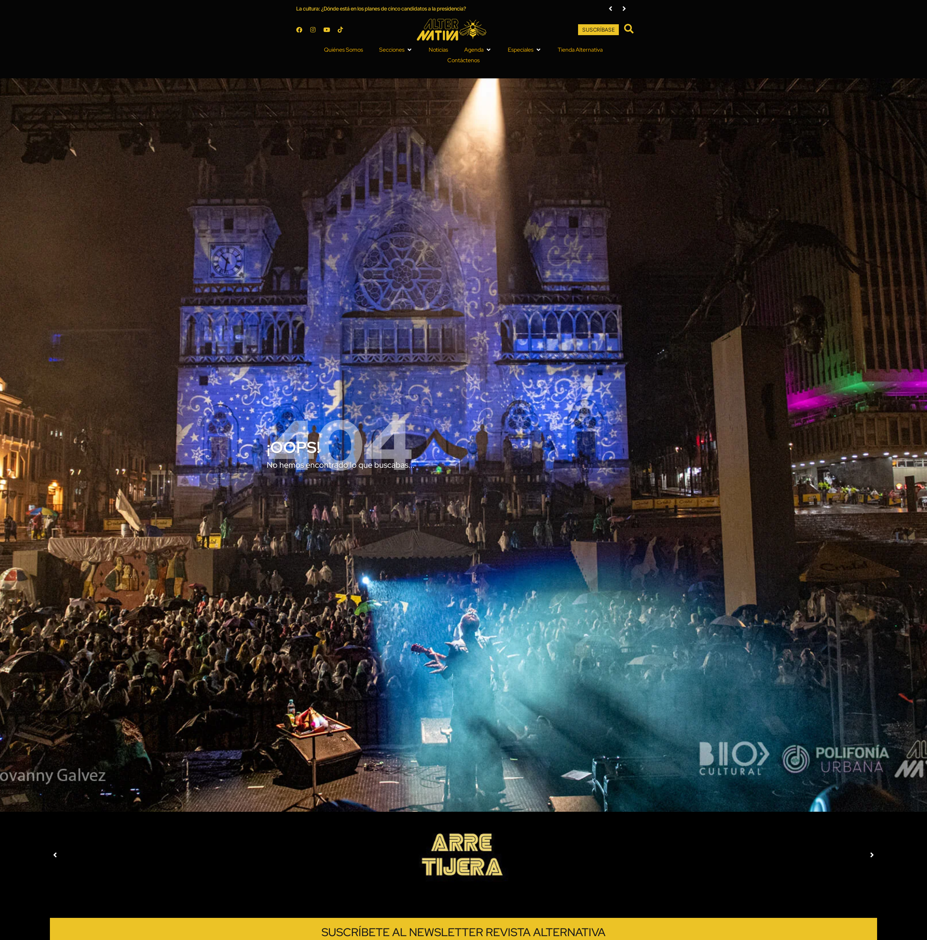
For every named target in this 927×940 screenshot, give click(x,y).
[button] (372, 52)
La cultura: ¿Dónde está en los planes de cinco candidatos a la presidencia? (357, 10)
